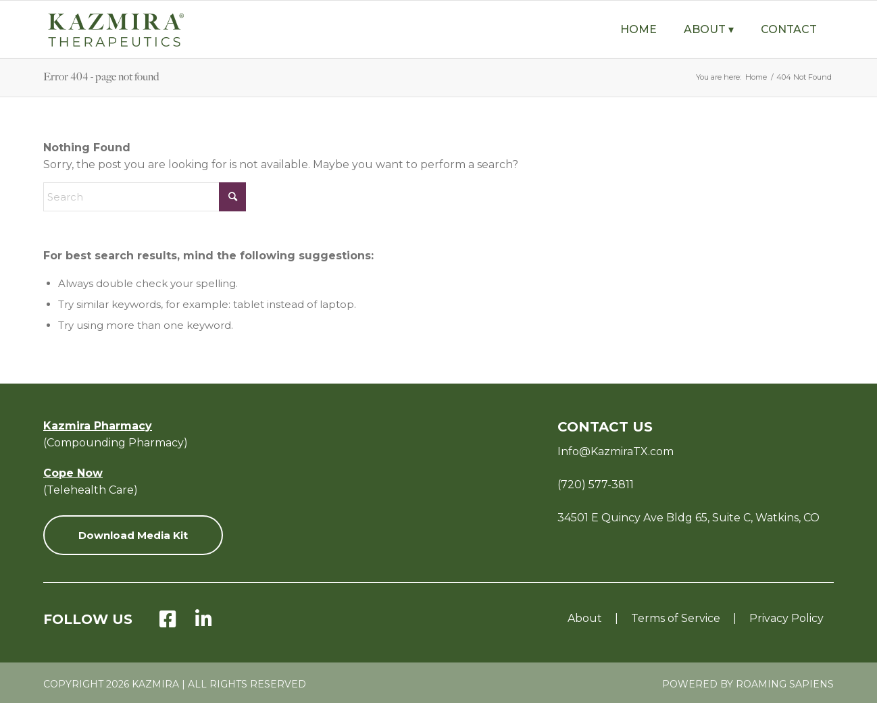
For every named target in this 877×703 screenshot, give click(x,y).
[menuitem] (638, 29)
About (585, 618)
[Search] (144, 196)
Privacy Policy (786, 618)
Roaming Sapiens (785, 684)
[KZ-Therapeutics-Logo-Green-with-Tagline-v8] (148, 29)
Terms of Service (675, 618)
